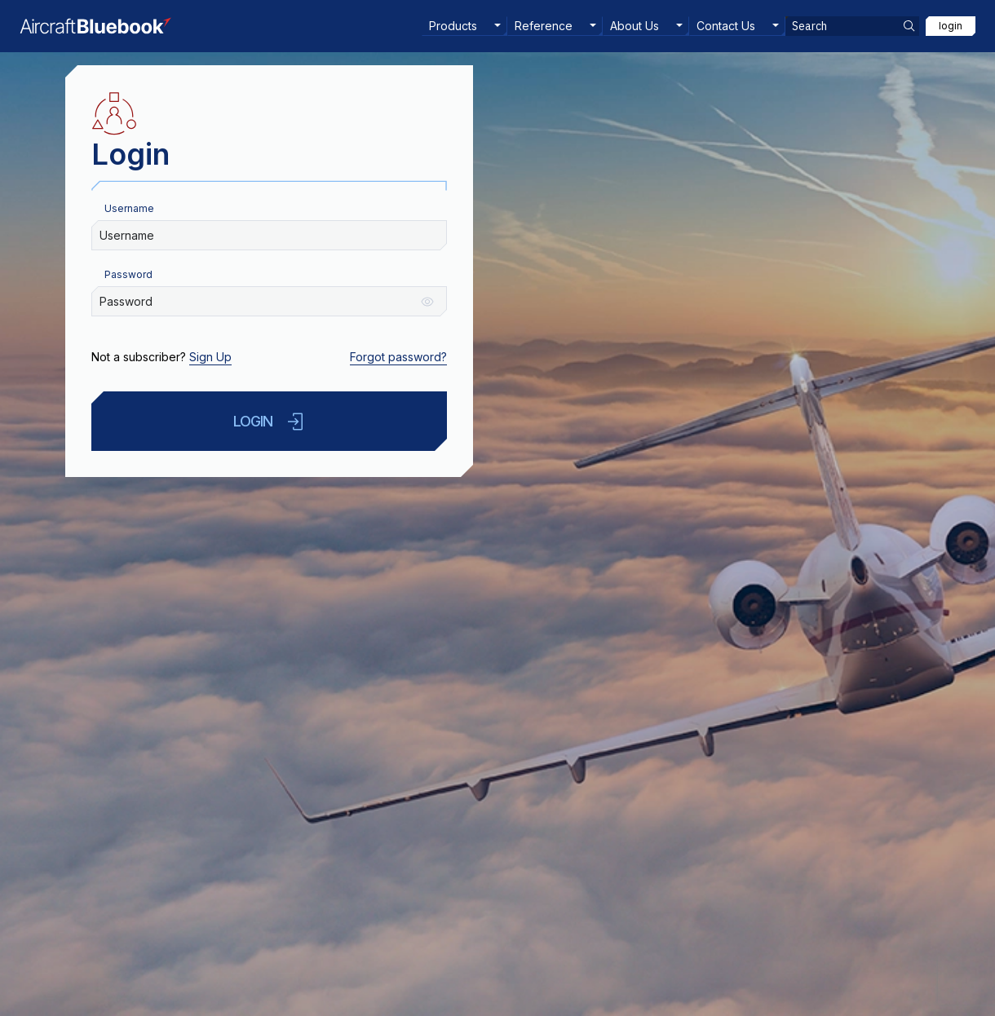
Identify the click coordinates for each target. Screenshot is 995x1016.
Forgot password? (398, 357)
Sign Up (210, 357)
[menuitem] (464, 26)
